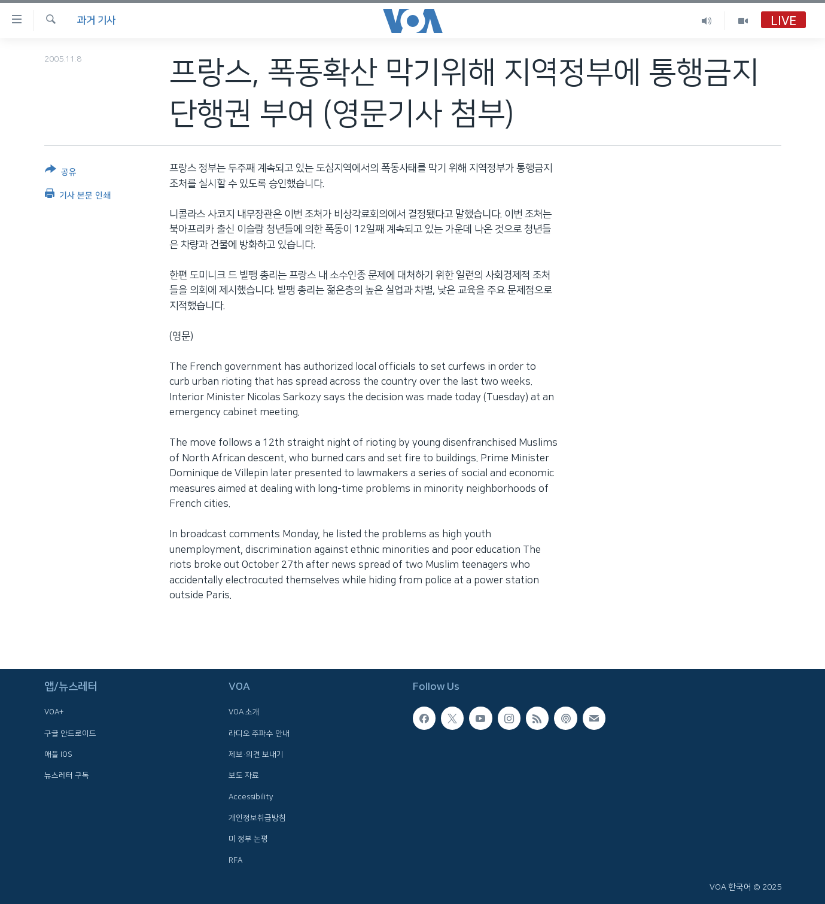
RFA (235, 860)
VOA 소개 (244, 712)
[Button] (61, 173)
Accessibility (251, 797)
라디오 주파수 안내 (259, 733)
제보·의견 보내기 (256, 754)
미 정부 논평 (248, 839)
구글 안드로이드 (70, 733)
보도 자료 (244, 776)
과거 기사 (96, 20)
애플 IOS (58, 754)
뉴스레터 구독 (66, 776)
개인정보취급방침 (257, 818)
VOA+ (53, 712)
